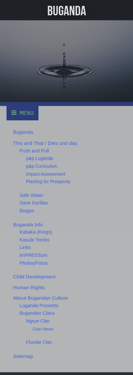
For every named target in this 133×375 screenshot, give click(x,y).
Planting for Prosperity (48, 182)
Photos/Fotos (34, 263)
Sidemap (23, 356)
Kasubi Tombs (35, 240)
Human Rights (29, 288)
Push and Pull (34, 151)
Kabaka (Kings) (36, 232)
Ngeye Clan (38, 321)
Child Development (34, 277)
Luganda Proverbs (39, 306)
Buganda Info (28, 225)
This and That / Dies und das (45, 144)
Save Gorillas (34, 203)
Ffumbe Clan (39, 343)
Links (25, 248)
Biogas (27, 211)
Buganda (23, 132)
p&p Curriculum (41, 166)
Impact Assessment (45, 174)
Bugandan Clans (37, 313)
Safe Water (31, 195)
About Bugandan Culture (40, 298)
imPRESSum (33, 255)
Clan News (43, 329)
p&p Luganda (39, 159)
